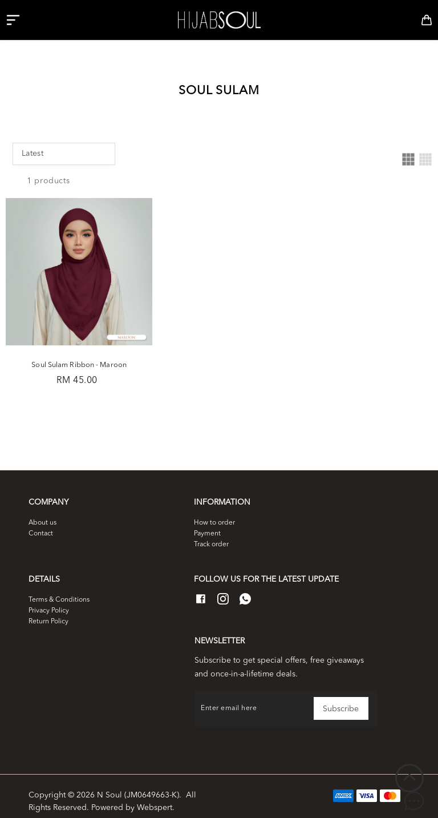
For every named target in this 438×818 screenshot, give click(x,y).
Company (48, 492)
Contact (41, 522)
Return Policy (48, 610)
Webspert (154, 797)
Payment (207, 522)
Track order (211, 533)
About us (42, 512)
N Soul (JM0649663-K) (138, 784)
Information (222, 492)
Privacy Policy (49, 600)
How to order (214, 512)
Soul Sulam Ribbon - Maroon (73, 351)
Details (44, 569)
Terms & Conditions (59, 589)
